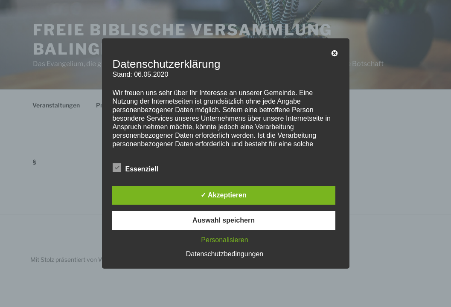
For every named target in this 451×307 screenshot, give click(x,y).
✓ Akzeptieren (224, 195)
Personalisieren (224, 239)
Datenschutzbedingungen (224, 254)
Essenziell (135, 167)
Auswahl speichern (223, 220)
